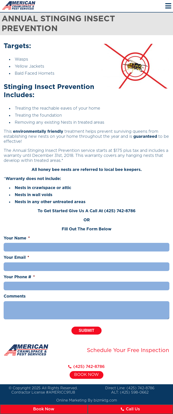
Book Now (86, 375)
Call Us (130, 409)
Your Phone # (19, 277)
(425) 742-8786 (120, 211)
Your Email (16, 258)
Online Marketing (71, 400)
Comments (15, 296)
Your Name (17, 238)
